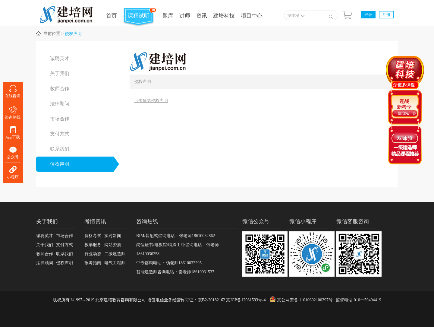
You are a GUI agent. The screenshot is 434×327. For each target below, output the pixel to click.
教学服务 (92, 245)
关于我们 (59, 73)
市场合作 (59, 118)
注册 (386, 14)
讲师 (184, 16)
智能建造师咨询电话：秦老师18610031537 (175, 272)
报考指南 (92, 263)
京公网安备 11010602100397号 (305, 300)
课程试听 (138, 16)
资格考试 (92, 235)
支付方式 (59, 133)
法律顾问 (59, 103)
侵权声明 (73, 33)
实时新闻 (112, 235)
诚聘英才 (59, 58)
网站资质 (112, 245)
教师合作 (59, 88)
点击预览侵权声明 (151, 100)
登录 (368, 14)
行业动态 (92, 254)
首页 (111, 16)
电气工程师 (114, 263)
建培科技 (224, 16)
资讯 (201, 16)
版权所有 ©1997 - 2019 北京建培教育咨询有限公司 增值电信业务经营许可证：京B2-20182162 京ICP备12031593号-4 (159, 300)
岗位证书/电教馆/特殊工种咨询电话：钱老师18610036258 (177, 249)
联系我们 (59, 148)
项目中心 (252, 16)
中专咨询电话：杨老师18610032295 (169, 263)
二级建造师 (114, 254)
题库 (167, 16)
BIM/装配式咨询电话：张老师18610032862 (175, 235)
